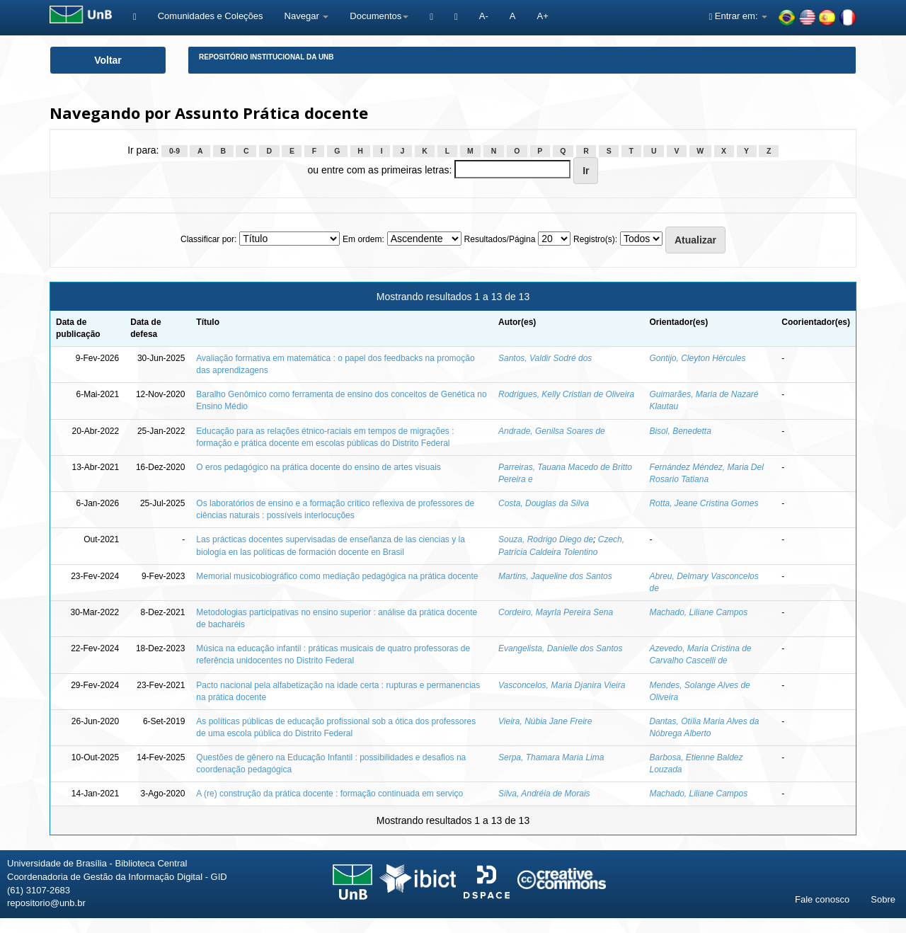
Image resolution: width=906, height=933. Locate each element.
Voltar (108, 60)
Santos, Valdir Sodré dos (545, 358)
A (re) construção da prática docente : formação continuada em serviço (329, 794)
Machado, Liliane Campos (698, 612)
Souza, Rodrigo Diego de (545, 539)
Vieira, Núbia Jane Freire (545, 721)
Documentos (379, 16)
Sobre (883, 899)
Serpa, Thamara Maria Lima (551, 757)
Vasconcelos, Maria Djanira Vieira (561, 685)
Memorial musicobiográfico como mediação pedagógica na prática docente (337, 576)
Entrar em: (738, 16)
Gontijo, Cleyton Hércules (697, 358)
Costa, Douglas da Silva (543, 503)
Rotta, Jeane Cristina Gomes (703, 503)
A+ (542, 16)
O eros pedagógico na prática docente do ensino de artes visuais (318, 467)
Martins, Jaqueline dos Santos (555, 576)
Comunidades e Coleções (210, 16)
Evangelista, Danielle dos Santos (560, 648)
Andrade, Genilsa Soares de (551, 431)
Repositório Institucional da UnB (266, 57)
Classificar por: (208, 239)
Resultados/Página (500, 239)
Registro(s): (595, 239)
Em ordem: (363, 239)
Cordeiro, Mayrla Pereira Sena (555, 612)
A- (483, 16)
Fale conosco (822, 899)
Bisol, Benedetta (680, 431)
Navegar (307, 16)
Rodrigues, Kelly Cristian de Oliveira (566, 394)
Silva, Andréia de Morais (544, 794)
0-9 (174, 151)
